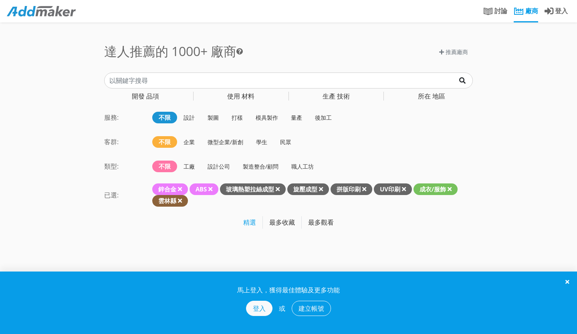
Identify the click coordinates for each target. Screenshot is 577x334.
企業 (189, 142)
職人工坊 (302, 166)
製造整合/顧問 (260, 166)
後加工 (323, 117)
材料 (240, 96)
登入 (259, 308)
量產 (296, 117)
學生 (261, 142)
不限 (165, 117)
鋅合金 (167, 189)
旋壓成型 (305, 189)
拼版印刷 (349, 189)
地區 (431, 96)
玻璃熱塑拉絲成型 (250, 189)
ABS (201, 189)
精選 (249, 222)
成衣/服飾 (433, 189)
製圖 (213, 117)
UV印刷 (390, 189)
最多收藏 (282, 222)
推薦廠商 (453, 52)
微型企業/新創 (225, 142)
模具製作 (267, 117)
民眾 (285, 142)
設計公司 (219, 166)
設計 (189, 117)
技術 (336, 96)
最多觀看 (321, 222)
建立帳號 (311, 308)
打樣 (237, 117)
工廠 (189, 166)
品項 (145, 96)
